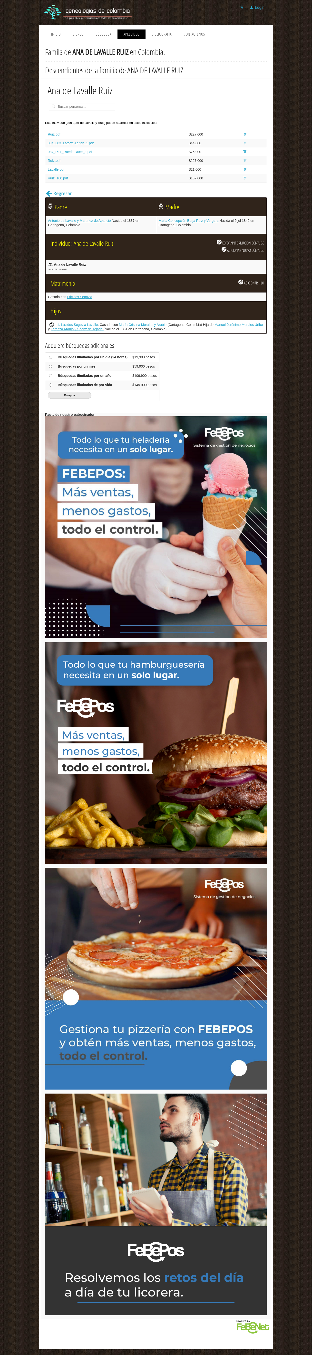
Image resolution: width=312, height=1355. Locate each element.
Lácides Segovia (79, 297)
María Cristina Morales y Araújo (142, 325)
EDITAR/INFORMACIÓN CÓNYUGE (240, 242)
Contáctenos (194, 34)
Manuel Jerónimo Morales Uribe (238, 325)
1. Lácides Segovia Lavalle (77, 325)
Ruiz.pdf (54, 134)
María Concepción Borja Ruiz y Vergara (189, 221)
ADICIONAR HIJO (251, 282)
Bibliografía (162, 34)
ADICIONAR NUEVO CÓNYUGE (243, 250)
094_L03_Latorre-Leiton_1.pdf (71, 143)
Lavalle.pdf (56, 169)
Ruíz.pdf (54, 161)
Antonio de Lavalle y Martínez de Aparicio (79, 221)
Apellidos (131, 34)
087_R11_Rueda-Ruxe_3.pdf (70, 152)
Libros (78, 34)
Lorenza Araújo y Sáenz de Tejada (77, 329)
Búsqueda (103, 34)
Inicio (56, 34)
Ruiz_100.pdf (58, 178)
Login (259, 7)
